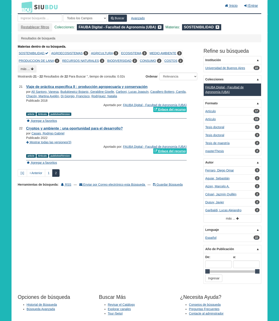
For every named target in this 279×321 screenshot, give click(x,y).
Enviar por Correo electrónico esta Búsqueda (112, 184)
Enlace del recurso (170, 109)
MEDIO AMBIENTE (163, 53)
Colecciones (214, 79)
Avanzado (138, 18)
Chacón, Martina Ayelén (42, 96)
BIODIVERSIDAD (119, 60)
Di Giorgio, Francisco (75, 96)
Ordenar (152, 76)
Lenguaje (212, 230)
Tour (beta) (115, 313)
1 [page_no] (49, 173)
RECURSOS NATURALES (80, 60)
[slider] (207, 271)
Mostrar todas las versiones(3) (48, 142)
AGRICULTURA (102, 53)
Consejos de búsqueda (205, 304)
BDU (25, 6)
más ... (27, 69)
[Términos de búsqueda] (40, 18)
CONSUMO (148, 60)
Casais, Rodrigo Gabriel (47, 133)
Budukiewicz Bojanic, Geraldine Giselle (87, 91)
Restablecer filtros (35, 27)
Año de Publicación (219, 249)
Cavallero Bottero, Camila (168, 91)
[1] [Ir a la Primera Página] (22, 173)
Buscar (117, 18)
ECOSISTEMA (131, 53)
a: (234, 257)
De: (207, 257)
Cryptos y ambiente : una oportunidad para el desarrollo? (74, 128)
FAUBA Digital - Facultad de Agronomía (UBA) (155, 105)
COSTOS (170, 60)
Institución (213, 60)
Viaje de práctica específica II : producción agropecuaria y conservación (86, 87)
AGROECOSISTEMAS (67, 53)
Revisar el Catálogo (121, 304)
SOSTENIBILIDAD (33, 53)
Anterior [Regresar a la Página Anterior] (36, 173)
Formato (211, 103)
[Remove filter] (159, 27)
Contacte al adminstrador (206, 313)
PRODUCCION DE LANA (36, 60)
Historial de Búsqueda (42, 304)
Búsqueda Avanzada (41, 309)
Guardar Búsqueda (168, 184)
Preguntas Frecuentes (204, 309)
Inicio (231, 6)
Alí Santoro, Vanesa (44, 91)
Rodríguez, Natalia (104, 96)
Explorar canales (119, 309)
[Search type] (85, 18)
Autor (209, 162)
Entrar (251, 6)
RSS (66, 184)
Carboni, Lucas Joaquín (132, 91)
